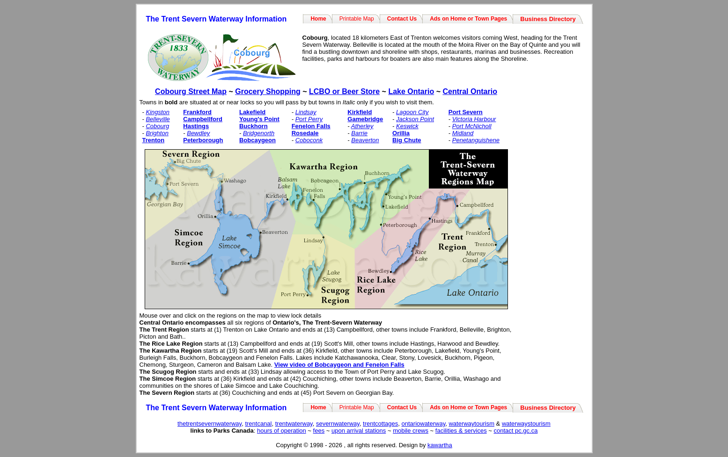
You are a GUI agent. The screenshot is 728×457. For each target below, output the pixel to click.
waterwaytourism (471, 423)
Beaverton (365, 140)
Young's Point (259, 119)
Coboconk (309, 140)
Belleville (157, 119)
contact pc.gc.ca (515, 430)
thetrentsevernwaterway (209, 423)
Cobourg (157, 126)
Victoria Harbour (474, 119)
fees (319, 430)
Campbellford (202, 119)
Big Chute (406, 140)
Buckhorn (253, 126)
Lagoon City (412, 112)
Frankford (197, 112)
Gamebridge (365, 119)
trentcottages (380, 423)
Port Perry (309, 119)
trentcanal (258, 423)
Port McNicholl (472, 126)
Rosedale (305, 133)
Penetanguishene (476, 140)
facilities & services (461, 430)
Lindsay (305, 112)
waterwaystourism (526, 423)
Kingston (157, 112)
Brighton (157, 133)
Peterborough (203, 140)
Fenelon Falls (311, 126)
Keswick (407, 126)
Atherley (362, 126)
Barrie (359, 133)
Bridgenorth (258, 133)
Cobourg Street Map (191, 91)
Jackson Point (415, 119)
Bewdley (198, 133)
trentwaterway (294, 423)
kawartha (439, 445)
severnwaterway (338, 423)
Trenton (153, 140)
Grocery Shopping (268, 91)
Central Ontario (469, 91)
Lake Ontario (411, 91)
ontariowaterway (424, 423)
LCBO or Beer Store (344, 91)
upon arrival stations (358, 430)
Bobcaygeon (257, 140)
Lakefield (252, 112)
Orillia (401, 133)
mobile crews (410, 430)
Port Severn (466, 112)
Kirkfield (359, 112)
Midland (463, 133)
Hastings (196, 126)
